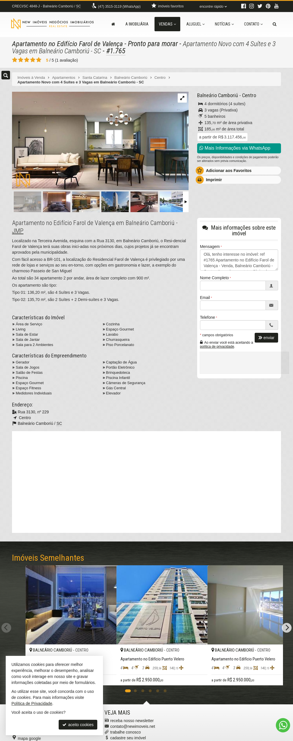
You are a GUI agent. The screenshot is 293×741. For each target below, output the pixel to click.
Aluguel (195, 24)
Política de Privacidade (176, 737)
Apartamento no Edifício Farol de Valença (69, 44)
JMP (17, 230)
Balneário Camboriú (217, 95)
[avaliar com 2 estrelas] (20, 60)
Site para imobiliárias (246, 737)
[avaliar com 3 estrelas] (26, 60)
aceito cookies (78, 724)
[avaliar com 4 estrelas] (32, 60)
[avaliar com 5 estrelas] (38, 60)
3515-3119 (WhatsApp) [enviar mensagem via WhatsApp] (119, 7)
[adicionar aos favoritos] (183, 659)
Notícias (224, 24)
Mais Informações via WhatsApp (234, 148)
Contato (253, 24)
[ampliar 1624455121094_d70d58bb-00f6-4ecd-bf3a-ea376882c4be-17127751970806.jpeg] (100, 141)
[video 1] (146, 481)
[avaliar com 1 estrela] (14, 60)
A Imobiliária (137, 24)
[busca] (274, 24)
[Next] (287, 617)
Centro (248, 95)
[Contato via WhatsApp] (283, 725)
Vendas (167, 24)
